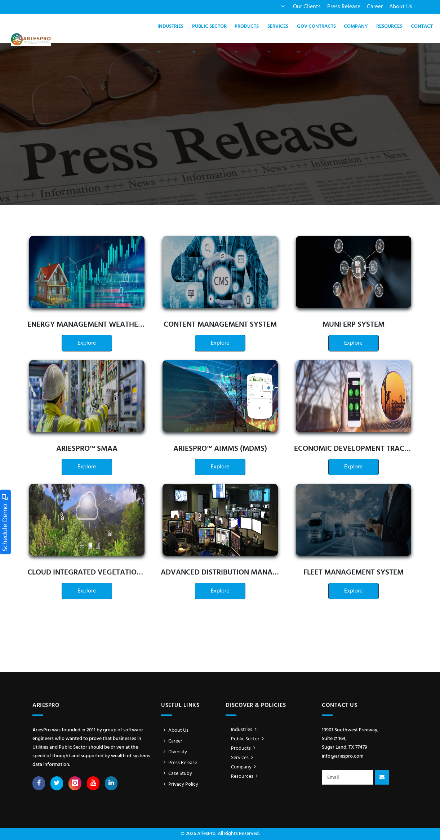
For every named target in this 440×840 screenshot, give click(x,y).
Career (375, 7)
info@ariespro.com (343, 756)
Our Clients (307, 7)
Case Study (176, 773)
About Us (400, 7)
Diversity (174, 752)
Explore (86, 343)
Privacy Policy (179, 784)
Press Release (343, 7)
